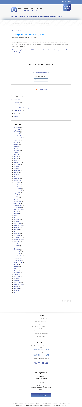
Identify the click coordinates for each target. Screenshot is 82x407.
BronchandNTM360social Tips (22, 108)
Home (12, 23)
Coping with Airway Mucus (41, 331)
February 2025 (17, 134)
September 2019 (18, 225)
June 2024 (16, 144)
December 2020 (18, 205)
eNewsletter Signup (41, 395)
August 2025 (17, 130)
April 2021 (16, 199)
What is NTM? (41, 324)
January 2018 (17, 254)
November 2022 (18, 168)
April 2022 (16, 176)
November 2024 (18, 136)
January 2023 (17, 164)
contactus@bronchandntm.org (41, 359)
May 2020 (16, 215)
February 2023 (17, 162)
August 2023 (17, 154)
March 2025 (17, 132)
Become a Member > (41, 72)
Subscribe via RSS (42, 89)
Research (16, 113)
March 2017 (17, 272)
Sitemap (25, 403)
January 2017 (17, 276)
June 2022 (16, 172)
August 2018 (17, 242)
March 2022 (17, 178)
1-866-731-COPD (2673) (41, 355)
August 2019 (17, 227)
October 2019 (17, 223)
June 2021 (16, 197)
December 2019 (18, 221)
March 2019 (17, 233)
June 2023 (16, 158)
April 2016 (16, 292)
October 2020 (17, 207)
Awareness (16, 102)
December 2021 (18, 185)
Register (64, 1)
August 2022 (17, 170)
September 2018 (18, 240)
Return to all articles (17, 31)
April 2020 (16, 217)
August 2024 (17, 140)
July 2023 (16, 156)
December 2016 (18, 278)
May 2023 (16, 160)
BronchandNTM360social (41, 319)
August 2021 (17, 193)
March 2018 (17, 250)
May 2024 (16, 146)
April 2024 (16, 148)
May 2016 (16, 290)
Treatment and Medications (41, 333)
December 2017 (18, 256)
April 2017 (16, 270)
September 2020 (18, 209)
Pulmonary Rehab (18, 105)
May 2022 (16, 174)
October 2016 (17, 282)
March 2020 (17, 219)
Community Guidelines (46, 403)
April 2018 (16, 248)
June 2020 (16, 213)
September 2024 (18, 138)
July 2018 (16, 244)
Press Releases (41, 336)
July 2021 (16, 195)
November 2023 (18, 152)
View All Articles (15, 99)
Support (16, 116)
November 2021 (18, 187)
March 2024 (17, 150)
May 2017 (16, 268)
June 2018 (16, 246)
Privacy (37, 403)
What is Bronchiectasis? (41, 321)
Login (69, 1)
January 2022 (17, 183)
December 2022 (18, 166)
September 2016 (18, 284)
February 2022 (17, 181)
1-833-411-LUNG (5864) (41, 350)
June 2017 (16, 266)
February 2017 (17, 274)
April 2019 (16, 231)
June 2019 (16, 229)
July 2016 (16, 286)
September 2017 (18, 262)
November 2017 (18, 258)
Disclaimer (32, 403)
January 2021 (17, 203)
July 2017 (16, 264)
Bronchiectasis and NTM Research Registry (41, 327)
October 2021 (17, 189)
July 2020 (16, 211)
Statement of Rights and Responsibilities (61, 403)
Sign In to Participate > (41, 80)
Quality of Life (17, 110)
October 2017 (17, 260)
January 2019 (17, 235)
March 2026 (17, 128)
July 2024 (16, 142)
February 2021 (17, 201)
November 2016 (18, 280)
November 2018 (18, 237)
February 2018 (17, 252)
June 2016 (16, 288)
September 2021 (18, 191)
